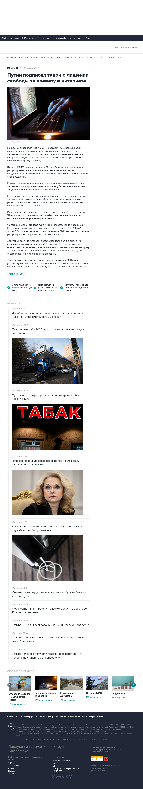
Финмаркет (78, 38)
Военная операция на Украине (45, 694)
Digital (89, 57)
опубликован (38, 157)
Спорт (57, 57)
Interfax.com (45, 38)
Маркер (11, 771)
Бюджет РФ (118, 693)
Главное (11, 57)
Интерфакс (71, 47)
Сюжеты (110, 57)
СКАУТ (11, 768)
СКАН (54, 763)
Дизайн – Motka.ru (97, 771)
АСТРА (11, 774)
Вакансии (61, 716)
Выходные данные (97, 768)
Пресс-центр (46, 716)
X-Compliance (13, 766)
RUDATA (55, 766)
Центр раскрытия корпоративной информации (65, 770)
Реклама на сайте (77, 716)
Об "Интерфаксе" (30, 38)
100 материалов (93, 697)
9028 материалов (43, 700)
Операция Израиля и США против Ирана (20, 697)
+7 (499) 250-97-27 (103, 740)
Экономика (46, 57)
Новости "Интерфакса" (61, 761)
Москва (79, 57)
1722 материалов (17, 704)
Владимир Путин (16, 274)
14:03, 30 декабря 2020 (29, 68)
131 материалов (67, 700)
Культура (67, 57)
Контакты (12, 716)
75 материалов (119, 697)
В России (23, 57)
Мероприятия (96, 716)
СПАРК (11, 763)
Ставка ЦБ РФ (94, 693)
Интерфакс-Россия (62, 38)
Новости (99, 57)
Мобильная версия (10, 38)
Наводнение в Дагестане (68, 694)
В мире (34, 57)
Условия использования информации (105, 765)
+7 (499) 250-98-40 (84, 740)
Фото (119, 57)
